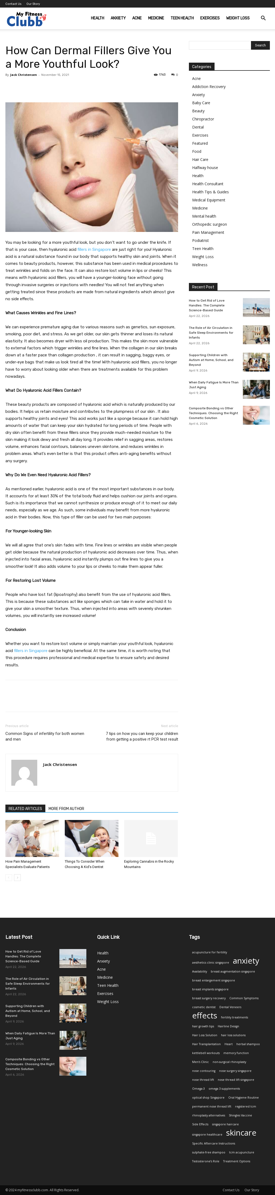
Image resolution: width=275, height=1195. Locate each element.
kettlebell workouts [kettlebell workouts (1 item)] (206, 1053)
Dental (198, 127)
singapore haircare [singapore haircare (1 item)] (225, 1124)
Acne (137, 18)
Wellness (200, 264)
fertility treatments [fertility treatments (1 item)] (234, 1017)
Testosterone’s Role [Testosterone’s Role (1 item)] (205, 1161)
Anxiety (118, 18)
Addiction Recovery (209, 86)
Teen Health (182, 18)
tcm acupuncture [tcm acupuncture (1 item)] (241, 1152)
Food (196, 151)
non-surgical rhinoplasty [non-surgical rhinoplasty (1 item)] (229, 1062)
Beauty (198, 110)
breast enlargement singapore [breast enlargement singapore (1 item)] (213, 980)
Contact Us (13, 4)
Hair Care (200, 159)
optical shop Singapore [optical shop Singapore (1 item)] (208, 1097)
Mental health (204, 216)
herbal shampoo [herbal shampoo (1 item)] (248, 1044)
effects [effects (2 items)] (204, 1015)
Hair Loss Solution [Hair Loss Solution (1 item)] (204, 1035)
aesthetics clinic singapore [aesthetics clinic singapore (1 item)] (210, 962)
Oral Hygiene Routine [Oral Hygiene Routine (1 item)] (243, 1097)
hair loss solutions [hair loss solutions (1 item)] (233, 1035)
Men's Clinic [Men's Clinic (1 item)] (200, 1062)
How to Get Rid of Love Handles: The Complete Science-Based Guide (207, 305)
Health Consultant (207, 183)
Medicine (156, 18)
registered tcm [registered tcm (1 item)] (245, 1106)
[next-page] (17, 877)
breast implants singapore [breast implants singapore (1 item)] (210, 989)
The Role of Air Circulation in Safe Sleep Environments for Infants (211, 332)
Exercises (210, 18)
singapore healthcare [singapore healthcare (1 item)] (207, 1134)
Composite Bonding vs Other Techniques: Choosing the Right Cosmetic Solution (213, 413)
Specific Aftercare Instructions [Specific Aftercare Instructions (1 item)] (213, 1143)
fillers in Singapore (94, 249)
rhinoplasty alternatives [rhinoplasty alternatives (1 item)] (208, 1115)
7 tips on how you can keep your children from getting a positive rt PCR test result (142, 736)
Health (97, 18)
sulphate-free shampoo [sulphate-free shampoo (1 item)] (208, 1152)
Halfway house (205, 167)
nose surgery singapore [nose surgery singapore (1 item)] (235, 1071)
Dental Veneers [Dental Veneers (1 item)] (230, 1007)
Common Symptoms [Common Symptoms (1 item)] (244, 998)
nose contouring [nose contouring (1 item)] (203, 1071)
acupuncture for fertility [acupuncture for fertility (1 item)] (209, 952)
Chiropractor (203, 118)
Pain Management (208, 232)
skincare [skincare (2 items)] (241, 1133)
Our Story (33, 4)
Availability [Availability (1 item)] (199, 971)
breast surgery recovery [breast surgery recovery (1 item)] (209, 998)
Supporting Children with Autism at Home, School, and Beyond (211, 360)
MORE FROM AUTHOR (66, 808)
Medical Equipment (208, 199)
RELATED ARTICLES (25, 808)
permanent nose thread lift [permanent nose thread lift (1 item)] (211, 1106)
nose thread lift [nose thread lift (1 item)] (203, 1080)
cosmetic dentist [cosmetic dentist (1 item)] (204, 1007)
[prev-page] (8, 877)
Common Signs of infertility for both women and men (44, 736)
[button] (263, 18)
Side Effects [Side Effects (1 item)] (200, 1124)
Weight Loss (238, 18)
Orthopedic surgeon (209, 224)
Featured (200, 143)
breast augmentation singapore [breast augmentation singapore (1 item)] (233, 971)
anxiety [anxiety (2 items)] (246, 961)
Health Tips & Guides (210, 191)
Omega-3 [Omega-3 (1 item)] (198, 1089)
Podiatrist (200, 240)
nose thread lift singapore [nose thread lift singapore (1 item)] (236, 1080)
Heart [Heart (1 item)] (229, 1044)
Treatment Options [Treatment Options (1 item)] (236, 1161)
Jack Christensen (23, 75)
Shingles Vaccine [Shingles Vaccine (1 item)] (240, 1115)
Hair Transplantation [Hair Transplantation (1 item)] (206, 1044)
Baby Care (201, 102)
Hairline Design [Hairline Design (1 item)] (228, 1026)
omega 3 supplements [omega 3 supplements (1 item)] (224, 1089)
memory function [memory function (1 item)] (236, 1053)
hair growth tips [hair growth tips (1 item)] (203, 1026)
